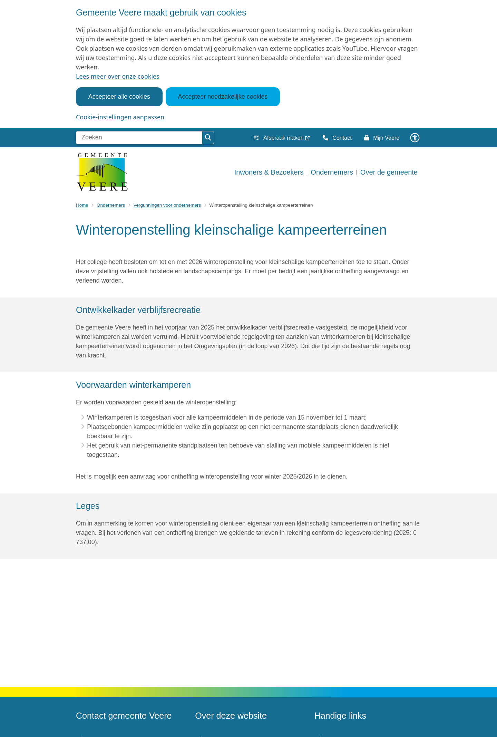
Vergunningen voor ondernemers (167, 205)
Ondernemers (111, 205)
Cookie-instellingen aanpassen (120, 117)
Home (82, 205)
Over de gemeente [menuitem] (389, 172)
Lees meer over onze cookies (117, 76)
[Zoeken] (139, 137)
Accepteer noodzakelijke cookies (223, 96)
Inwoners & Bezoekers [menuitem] (269, 172)
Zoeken (208, 138)
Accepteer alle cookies (119, 96)
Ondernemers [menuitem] (332, 172)
